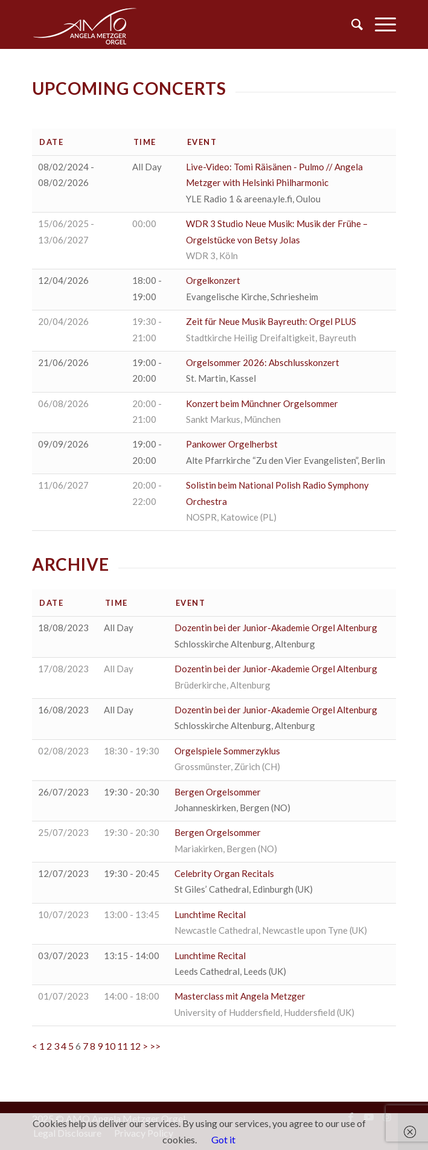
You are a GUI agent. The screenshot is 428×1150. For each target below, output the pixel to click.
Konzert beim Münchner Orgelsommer (262, 403)
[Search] (351, 24)
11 (122, 1046)
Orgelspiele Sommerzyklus (227, 750)
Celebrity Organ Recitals (224, 873)
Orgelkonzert (213, 280)
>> (155, 1046)
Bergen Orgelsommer (217, 791)
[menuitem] (351, 24)
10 (109, 1046)
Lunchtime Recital (210, 914)
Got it (223, 1139)
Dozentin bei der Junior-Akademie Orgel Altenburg (275, 627)
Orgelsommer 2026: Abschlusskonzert (262, 362)
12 (135, 1046)
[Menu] (379, 24)
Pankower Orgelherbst (232, 443)
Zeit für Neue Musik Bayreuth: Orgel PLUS (271, 321)
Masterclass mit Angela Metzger (239, 996)
